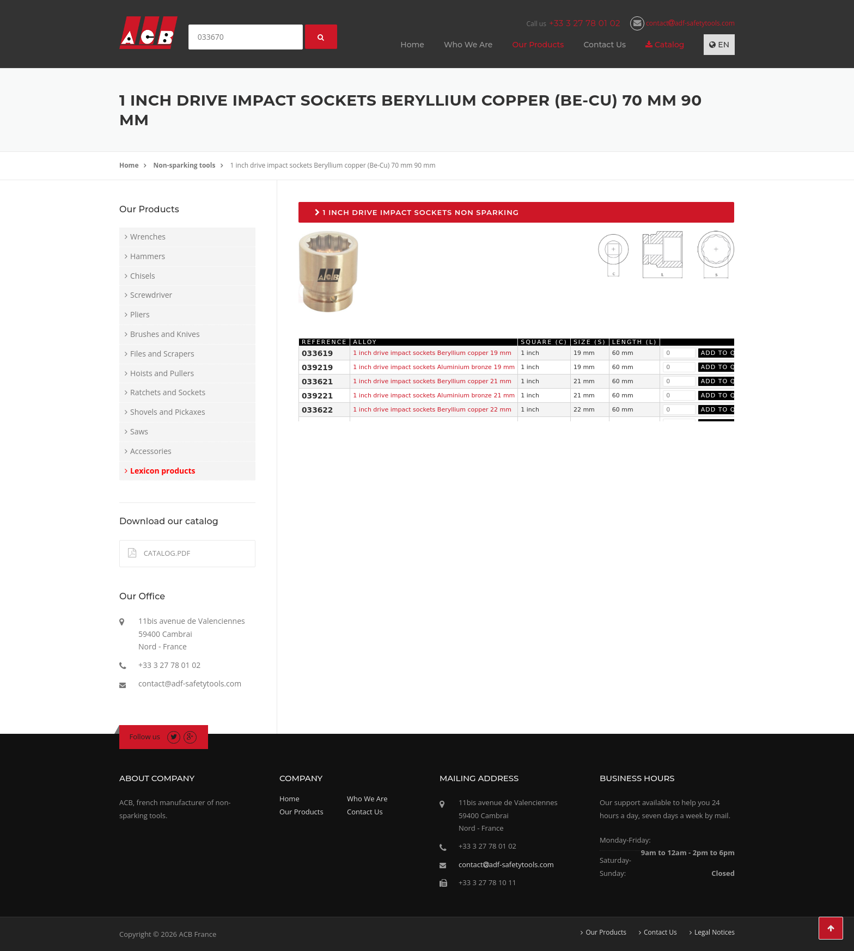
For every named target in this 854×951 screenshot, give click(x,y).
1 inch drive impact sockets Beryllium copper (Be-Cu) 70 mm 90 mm (333, 165)
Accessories (151, 451)
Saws (139, 431)
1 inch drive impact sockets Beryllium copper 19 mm (432, 353)
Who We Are (468, 45)
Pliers (140, 314)
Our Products (538, 45)
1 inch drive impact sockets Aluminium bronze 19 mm (434, 367)
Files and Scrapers (162, 353)
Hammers (147, 256)
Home (412, 45)
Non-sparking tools (185, 165)
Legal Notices (714, 932)
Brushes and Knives (165, 334)
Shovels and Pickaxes (167, 412)
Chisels (142, 276)
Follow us (145, 736)
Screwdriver (151, 295)
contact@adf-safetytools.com (189, 683)
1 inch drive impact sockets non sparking (417, 212)
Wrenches (148, 236)
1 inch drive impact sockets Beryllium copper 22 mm (432, 409)
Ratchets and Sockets (167, 392)
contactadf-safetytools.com (682, 23)
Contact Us (604, 45)
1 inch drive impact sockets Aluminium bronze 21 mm (434, 395)
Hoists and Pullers (162, 373)
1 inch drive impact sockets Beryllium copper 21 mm (432, 381)
